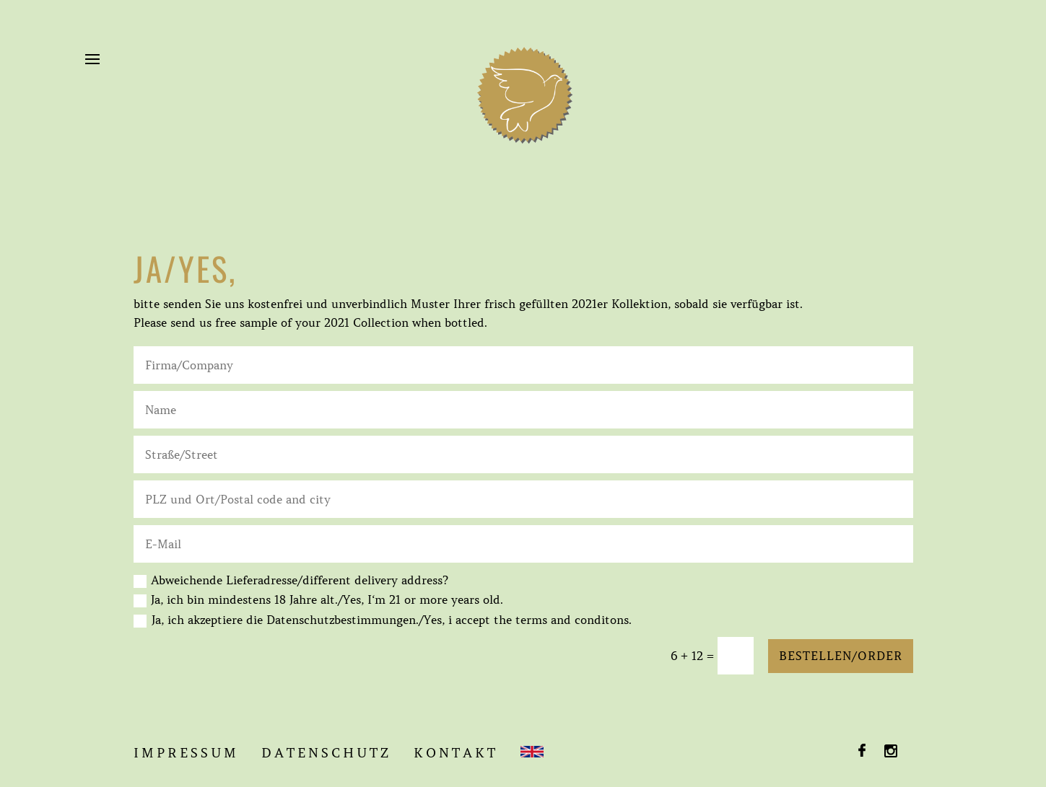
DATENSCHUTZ (326, 753)
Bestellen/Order (840, 655)
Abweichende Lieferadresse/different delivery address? (291, 580)
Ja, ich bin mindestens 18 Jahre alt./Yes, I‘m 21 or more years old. (318, 599)
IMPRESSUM (186, 753)
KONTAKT (456, 753)
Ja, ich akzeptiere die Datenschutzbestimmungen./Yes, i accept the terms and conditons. (392, 619)
